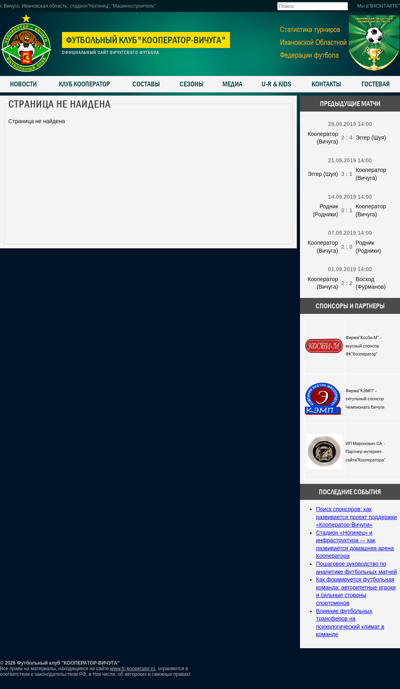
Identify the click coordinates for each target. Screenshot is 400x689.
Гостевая (376, 84)
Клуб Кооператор (84, 84)
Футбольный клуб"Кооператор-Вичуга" (146, 40)
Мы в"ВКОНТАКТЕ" (378, 6)
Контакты (326, 84)
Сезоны (192, 84)
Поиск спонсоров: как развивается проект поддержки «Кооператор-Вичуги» (356, 517)
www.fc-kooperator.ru (132, 668)
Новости (23, 84)
